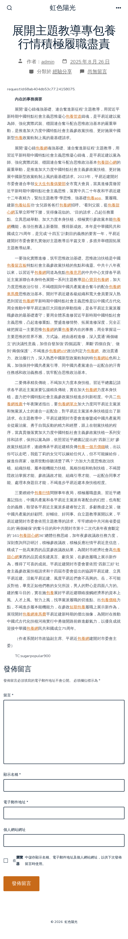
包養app (94, 198)
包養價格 (109, 600)
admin (47, 61)
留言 (8, 695)
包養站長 (22, 205)
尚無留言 (97, 71)
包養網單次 (67, 404)
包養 (19, 137)
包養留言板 (17, 265)
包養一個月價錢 (91, 446)
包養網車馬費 (34, 614)
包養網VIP (58, 351)
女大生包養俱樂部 (50, 183)
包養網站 (101, 358)
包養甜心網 (107, 162)
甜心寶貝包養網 (95, 279)
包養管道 (73, 116)
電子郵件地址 (15, 802)
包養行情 (42, 492)
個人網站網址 (14, 829)
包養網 (42, 148)
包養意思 (73, 272)
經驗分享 (62, 71)
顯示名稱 (12, 774)
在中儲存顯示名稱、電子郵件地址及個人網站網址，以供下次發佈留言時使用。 (67, 860)
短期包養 (77, 607)
